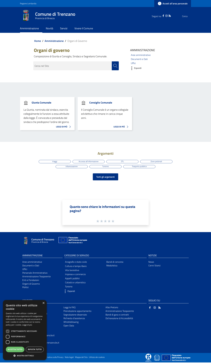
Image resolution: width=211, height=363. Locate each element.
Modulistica (111, 266)
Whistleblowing (71, 322)
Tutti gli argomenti (105, 177)
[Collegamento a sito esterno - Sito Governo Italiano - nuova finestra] (157, 358)
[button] (135, 68)
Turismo (105, 166)
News (151, 262)
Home (37, 41)
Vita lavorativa (72, 270)
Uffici (133, 63)
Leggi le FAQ (69, 308)
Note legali (69, 357)
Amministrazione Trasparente (36, 277)
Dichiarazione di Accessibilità (119, 319)
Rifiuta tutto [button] (35, 349)
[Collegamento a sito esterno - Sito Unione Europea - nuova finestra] (72, 241)
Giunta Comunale (41, 103)
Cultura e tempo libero (76, 266)
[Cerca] (187, 16)
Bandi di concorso (114, 262)
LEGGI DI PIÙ (64, 126)
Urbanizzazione (71, 166)
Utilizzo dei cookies (97, 357)
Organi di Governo (31, 284)
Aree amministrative (141, 55)
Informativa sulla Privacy (52, 357)
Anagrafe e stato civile (76, 262)
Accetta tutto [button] (15, 349)
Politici (25, 288)
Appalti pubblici (72, 279)
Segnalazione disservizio (75, 315)
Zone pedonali (157, 161)
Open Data (68, 326)
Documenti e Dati (139, 59)
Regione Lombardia (28, 3)
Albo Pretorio (112, 308)
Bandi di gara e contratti (117, 315)
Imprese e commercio (75, 275)
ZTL (122, 161)
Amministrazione (54, 41)
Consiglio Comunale (100, 103)
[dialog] (25, 330)
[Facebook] (157, 15)
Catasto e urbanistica (75, 283)
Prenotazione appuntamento (77, 311)
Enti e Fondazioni (30, 280)
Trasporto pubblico (140, 166)
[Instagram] (160, 15)
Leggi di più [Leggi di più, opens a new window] (27, 325)
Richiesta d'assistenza (74, 319)
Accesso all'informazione (88, 161)
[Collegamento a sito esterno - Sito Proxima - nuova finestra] (148, 358)
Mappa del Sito (81, 357)
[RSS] (163, 15)
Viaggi (53, 161)
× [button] (43, 303)
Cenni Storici (154, 266)
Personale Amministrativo (34, 273)
